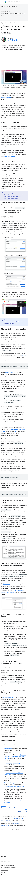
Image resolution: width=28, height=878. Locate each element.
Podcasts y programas (6, 875)
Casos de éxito (4, 870)
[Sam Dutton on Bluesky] (14, 40)
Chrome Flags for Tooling (13, 763)
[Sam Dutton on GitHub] (10, 40)
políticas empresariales (9, 156)
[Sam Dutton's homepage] (17, 40)
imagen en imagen (6, 97)
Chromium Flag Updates (10, 783)
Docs (3, 6)
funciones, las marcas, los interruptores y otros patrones (15, 756)
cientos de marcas (10, 372)
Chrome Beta (6, 584)
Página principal (4, 23)
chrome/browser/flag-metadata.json (14, 786)
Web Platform (12, 6)
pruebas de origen (8, 697)
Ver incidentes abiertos (6, 861)
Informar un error (5, 858)
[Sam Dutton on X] (8, 40)
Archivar (3, 872)
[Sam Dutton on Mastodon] (12, 40)
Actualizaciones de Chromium (8, 867)
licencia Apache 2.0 (11, 822)
